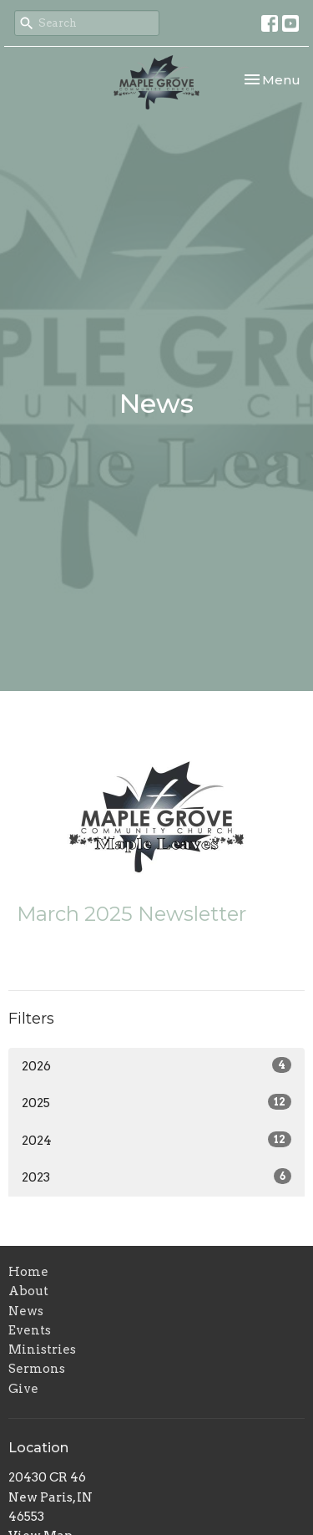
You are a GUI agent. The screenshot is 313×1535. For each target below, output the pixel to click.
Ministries (42, 1349)
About (28, 1291)
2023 (156, 1176)
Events (29, 1330)
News (25, 1311)
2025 (156, 1102)
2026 (156, 1065)
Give (23, 1388)
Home (28, 1271)
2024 (156, 1139)
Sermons (36, 1368)
